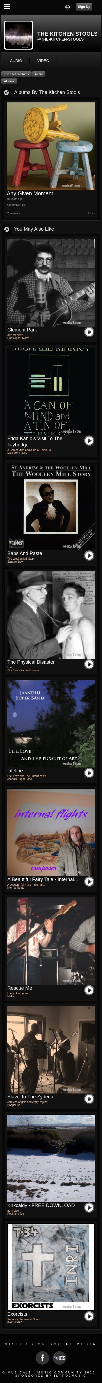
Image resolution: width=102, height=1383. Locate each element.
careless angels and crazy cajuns (27, 1102)
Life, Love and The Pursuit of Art (26, 776)
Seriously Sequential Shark (23, 1319)
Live (9, 667)
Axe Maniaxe (15, 335)
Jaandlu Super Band (19, 779)
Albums (9, 81)
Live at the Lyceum (18, 993)
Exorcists (17, 1314)
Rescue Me (19, 988)
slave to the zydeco (30, 1096)
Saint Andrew (15, 561)
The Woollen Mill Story (21, 558)
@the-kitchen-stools (60, 39)
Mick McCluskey (17, 453)
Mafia (10, 996)
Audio (38, 74)
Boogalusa (13, 1105)
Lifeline (15, 770)
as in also (13, 1210)
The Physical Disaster (31, 662)
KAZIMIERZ (14, 1322)
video (43, 61)
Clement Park (22, 330)
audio (16, 61)
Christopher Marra (18, 338)
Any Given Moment (30, 193)
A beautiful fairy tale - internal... (42, 879)
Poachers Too (15, 1213)
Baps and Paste (24, 553)
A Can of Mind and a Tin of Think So (29, 450)
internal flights (15, 887)
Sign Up (84, 7)
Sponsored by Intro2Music (51, 1375)
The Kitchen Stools (16, 74)
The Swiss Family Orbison (23, 670)
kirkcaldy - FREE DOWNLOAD (41, 1205)
